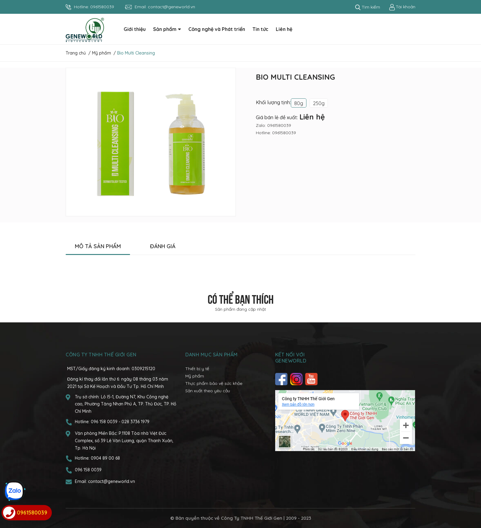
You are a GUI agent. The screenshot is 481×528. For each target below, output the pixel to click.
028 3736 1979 (135, 421)
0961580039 (102, 6)
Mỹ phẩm (194, 376)
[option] (151, 142)
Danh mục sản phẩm (211, 354)
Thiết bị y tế (197, 368)
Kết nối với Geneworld (290, 357)
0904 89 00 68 (105, 458)
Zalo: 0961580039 (273, 125)
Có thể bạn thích (241, 298)
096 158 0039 (105, 421)
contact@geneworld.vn (171, 6)
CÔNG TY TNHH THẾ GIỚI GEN (101, 354)
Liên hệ (312, 116)
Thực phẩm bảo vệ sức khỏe (213, 383)
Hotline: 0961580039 (276, 132)
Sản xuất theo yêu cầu (207, 390)
